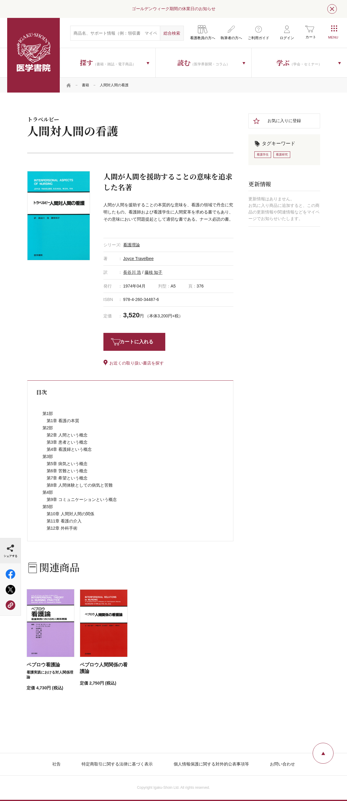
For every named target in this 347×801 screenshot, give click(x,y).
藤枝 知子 (154, 272)
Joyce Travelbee (138, 258)
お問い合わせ (282, 764)
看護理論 (131, 244)
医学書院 (33, 55)
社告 (56, 764)
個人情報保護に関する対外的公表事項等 (211, 764)
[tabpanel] (58, 215)
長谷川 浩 (132, 272)
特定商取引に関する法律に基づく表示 (117, 764)
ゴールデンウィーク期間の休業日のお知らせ (173, 8)
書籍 (85, 85)
